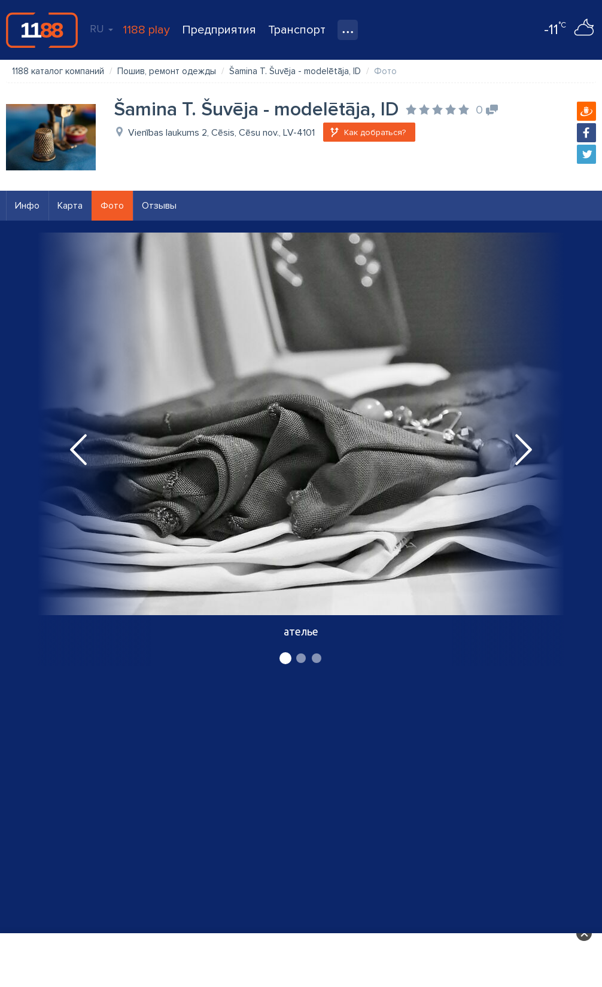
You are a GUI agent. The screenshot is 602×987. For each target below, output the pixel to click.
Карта (70, 206)
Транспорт (297, 30)
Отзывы (159, 206)
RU (101, 28)
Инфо (27, 206)
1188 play (146, 30)
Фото (112, 206)
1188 (42, 30)
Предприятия (219, 30)
